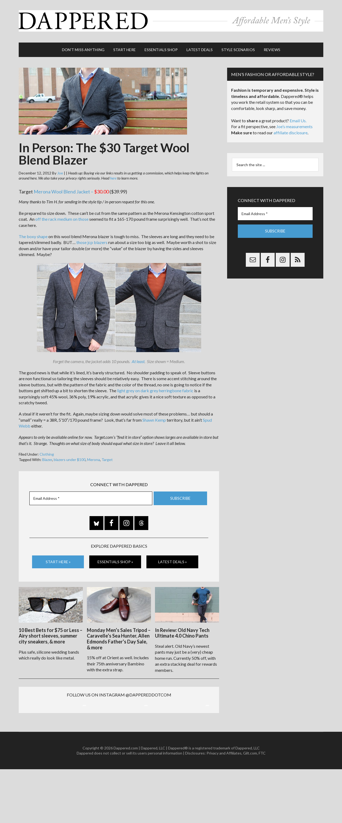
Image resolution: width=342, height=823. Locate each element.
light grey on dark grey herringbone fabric (155, 388)
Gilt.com (250, 807)
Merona (93, 457)
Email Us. (298, 118)
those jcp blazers (91, 239)
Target (107, 457)
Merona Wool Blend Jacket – (71, 189)
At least (138, 358)
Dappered (171, 20)
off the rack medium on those (61, 216)
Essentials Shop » (115, 559)
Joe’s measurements (294, 124)
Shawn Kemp (154, 417)
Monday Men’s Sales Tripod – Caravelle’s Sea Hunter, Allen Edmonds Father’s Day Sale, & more (118, 635)
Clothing (47, 451)
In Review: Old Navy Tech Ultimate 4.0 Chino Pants (182, 630)
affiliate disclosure (291, 130)
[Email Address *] (90, 495)
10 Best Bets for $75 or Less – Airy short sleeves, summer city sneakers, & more (50, 632)
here (113, 175)
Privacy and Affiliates (224, 807)
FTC (262, 807)
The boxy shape (33, 234)
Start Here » (58, 559)
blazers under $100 (70, 457)
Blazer (47, 457)
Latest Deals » (172, 559)
